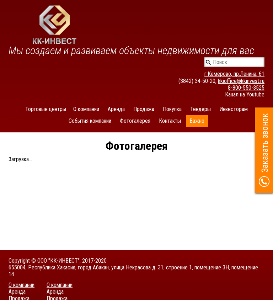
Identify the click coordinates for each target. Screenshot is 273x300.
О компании (86, 109)
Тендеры (200, 109)
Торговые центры (45, 109)
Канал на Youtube (244, 94)
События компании (90, 120)
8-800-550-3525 (246, 87)
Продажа (143, 109)
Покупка (172, 109)
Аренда (116, 109)
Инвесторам (233, 109)
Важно (196, 120)
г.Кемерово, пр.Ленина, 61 (234, 73)
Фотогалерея (135, 120)
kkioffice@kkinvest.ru (241, 81)
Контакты (170, 120)
